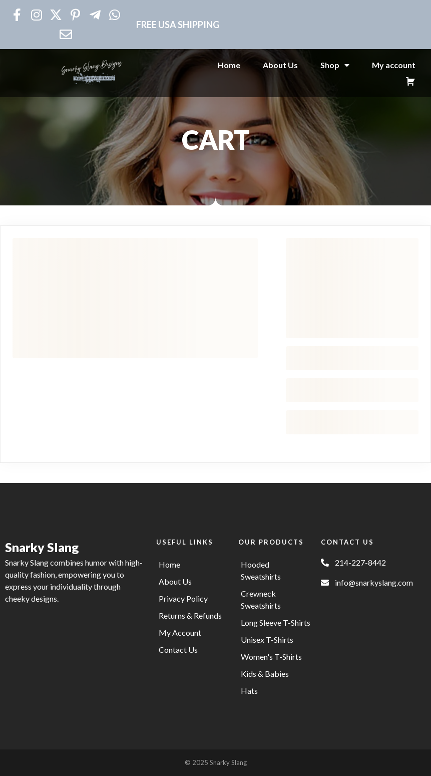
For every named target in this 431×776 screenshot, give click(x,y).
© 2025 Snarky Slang (216, 762)
